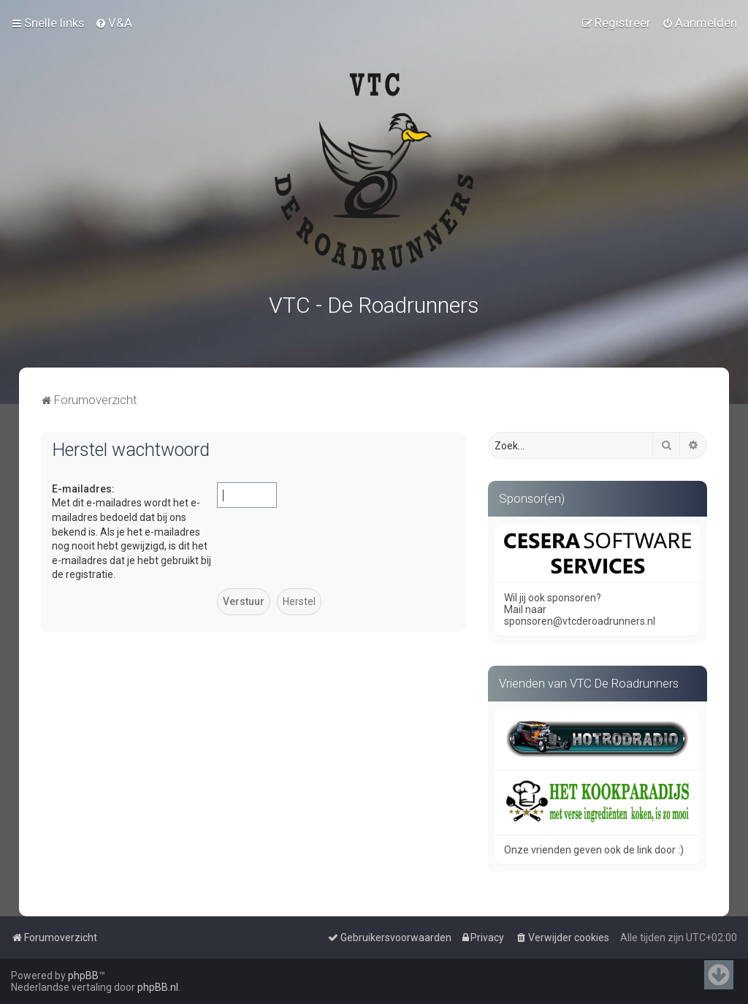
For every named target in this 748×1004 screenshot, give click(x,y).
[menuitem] (113, 22)
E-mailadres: (83, 487)
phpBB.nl (157, 987)
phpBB (83, 975)
